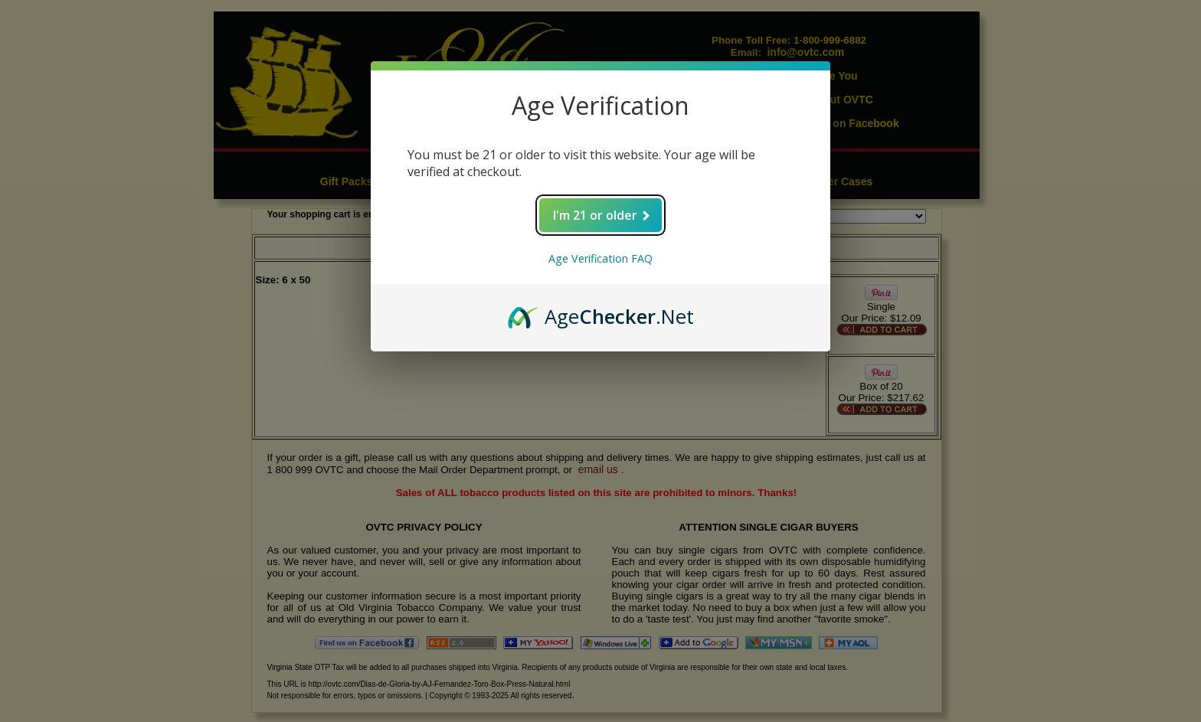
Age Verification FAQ (600, 258)
